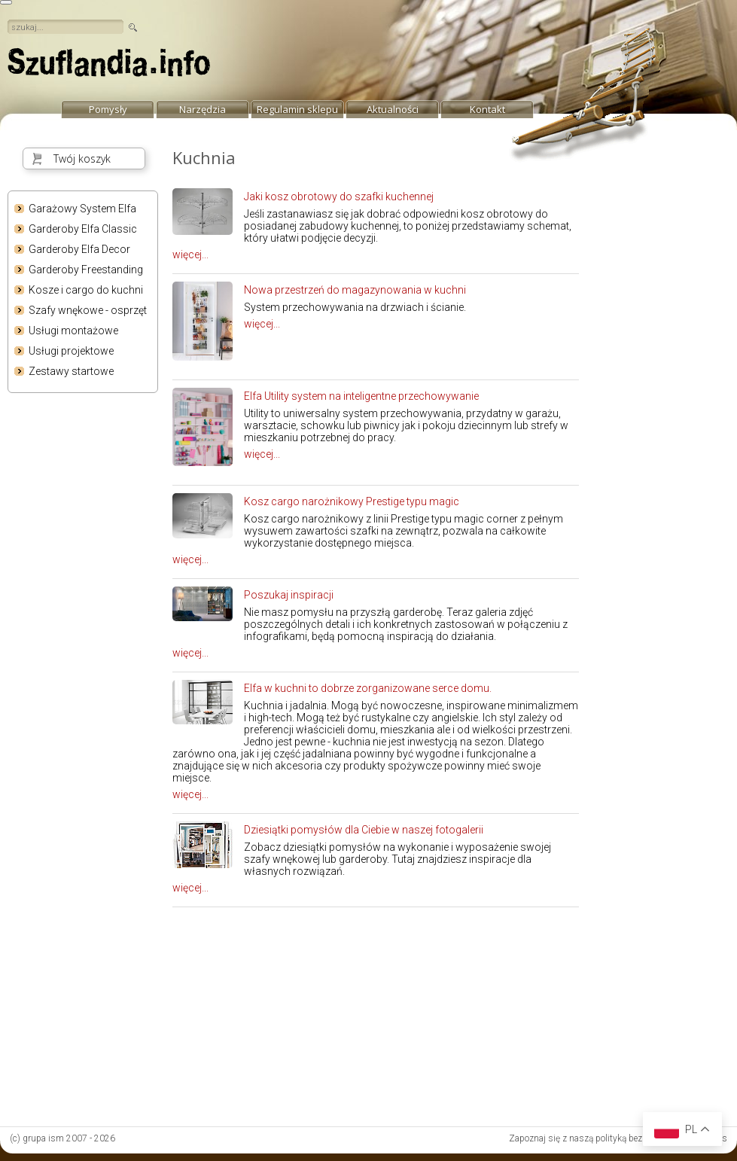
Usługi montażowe (73, 331)
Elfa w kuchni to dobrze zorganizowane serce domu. (368, 688)
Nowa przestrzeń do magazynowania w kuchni (355, 290)
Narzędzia (202, 109)
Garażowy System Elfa (82, 209)
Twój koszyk (82, 158)
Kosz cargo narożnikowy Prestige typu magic (351, 501)
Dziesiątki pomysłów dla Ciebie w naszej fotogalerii (363, 830)
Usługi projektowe (71, 351)
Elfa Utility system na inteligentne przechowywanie (361, 396)
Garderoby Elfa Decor (79, 249)
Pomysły (108, 109)
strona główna (109, 66)
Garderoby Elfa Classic (83, 229)
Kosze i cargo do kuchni (86, 290)
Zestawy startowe (71, 371)
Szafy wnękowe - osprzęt (88, 310)
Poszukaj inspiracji (288, 595)
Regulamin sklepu (297, 109)
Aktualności (393, 109)
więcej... (190, 254)
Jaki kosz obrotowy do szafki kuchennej (339, 196)
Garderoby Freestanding (86, 270)
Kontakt (487, 109)
